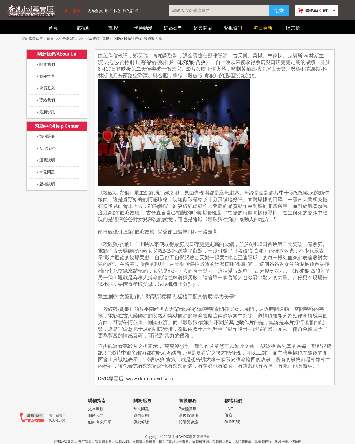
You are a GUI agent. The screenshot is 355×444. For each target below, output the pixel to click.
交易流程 (47, 148)
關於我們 (47, 64)
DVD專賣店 (110, 378)
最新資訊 (69, 38)
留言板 (293, 28)
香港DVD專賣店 (184, 437)
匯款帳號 (141, 422)
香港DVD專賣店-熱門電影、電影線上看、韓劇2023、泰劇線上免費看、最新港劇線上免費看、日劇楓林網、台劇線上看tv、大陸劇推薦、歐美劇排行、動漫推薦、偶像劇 (177, 441)
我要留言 (47, 76)
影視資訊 (233, 28)
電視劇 (83, 28)
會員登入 (47, 88)
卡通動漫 (143, 28)
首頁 (53, 28)
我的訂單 (130, 11)
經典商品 (203, 28)
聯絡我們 (47, 100)
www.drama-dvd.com (149, 378)
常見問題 (47, 172)
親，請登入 (74, 11)
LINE (228, 409)
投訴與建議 (188, 422)
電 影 (113, 28)
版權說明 (47, 184)
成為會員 (95, 11)
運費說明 (47, 160)
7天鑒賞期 (188, 409)
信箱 (228, 415)
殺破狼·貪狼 (192, 62)
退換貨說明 (188, 415)
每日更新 (262, 28)
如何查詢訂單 (99, 422)
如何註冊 (47, 136)
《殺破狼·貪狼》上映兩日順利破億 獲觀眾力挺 (123, 38)
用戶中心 (112, 11)
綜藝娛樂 (173, 28)
